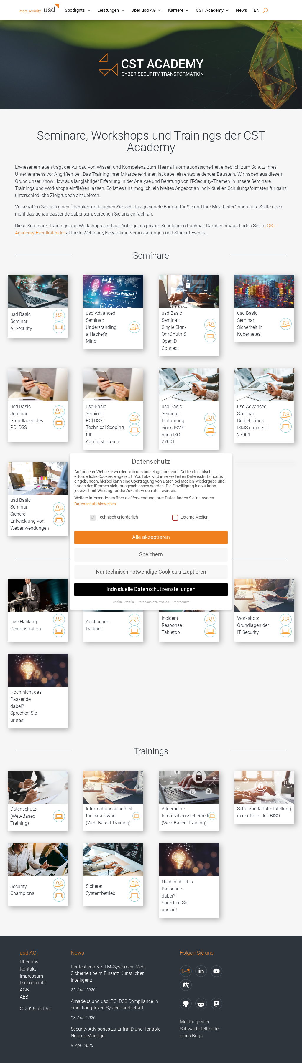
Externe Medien (190, 511)
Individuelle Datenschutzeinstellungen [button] (151, 583)
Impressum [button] (181, 596)
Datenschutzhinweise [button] (154, 596)
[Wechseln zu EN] (257, 12)
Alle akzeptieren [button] (151, 531)
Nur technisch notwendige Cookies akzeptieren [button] (151, 566)
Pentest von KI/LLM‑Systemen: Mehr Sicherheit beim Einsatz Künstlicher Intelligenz (108, 973)
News (241, 10)
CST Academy (210, 10)
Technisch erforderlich (114, 511)
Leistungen (108, 10)
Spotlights (75, 10)
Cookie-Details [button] (124, 596)
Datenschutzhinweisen (95, 497)
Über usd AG (143, 10)
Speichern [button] (151, 548)
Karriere (175, 10)
